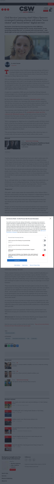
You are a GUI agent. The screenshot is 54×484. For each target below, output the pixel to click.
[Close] (51, 219)
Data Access (25, 265)
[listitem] (27, 237)
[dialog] (27, 242)
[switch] (44, 240)
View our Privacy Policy (35, 265)
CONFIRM (17, 260)
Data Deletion (17, 265)
